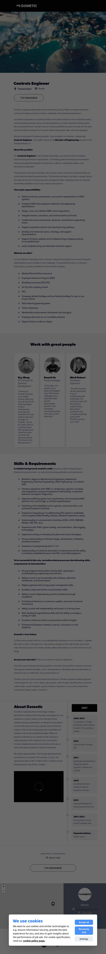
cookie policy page (34, 940)
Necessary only (84, 931)
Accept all (84, 922)
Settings (84, 938)
